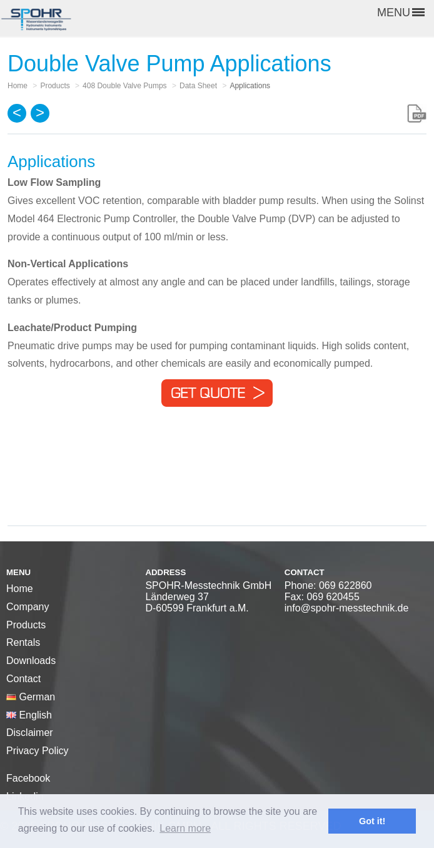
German (30, 697)
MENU (401, 12)
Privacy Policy (37, 750)
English (29, 715)
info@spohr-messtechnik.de (347, 608)
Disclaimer (29, 732)
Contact (23, 678)
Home (19, 588)
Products (26, 625)
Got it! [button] (372, 821)
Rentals (23, 642)
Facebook (28, 778)
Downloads (31, 660)
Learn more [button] (185, 828)
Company (27, 606)
